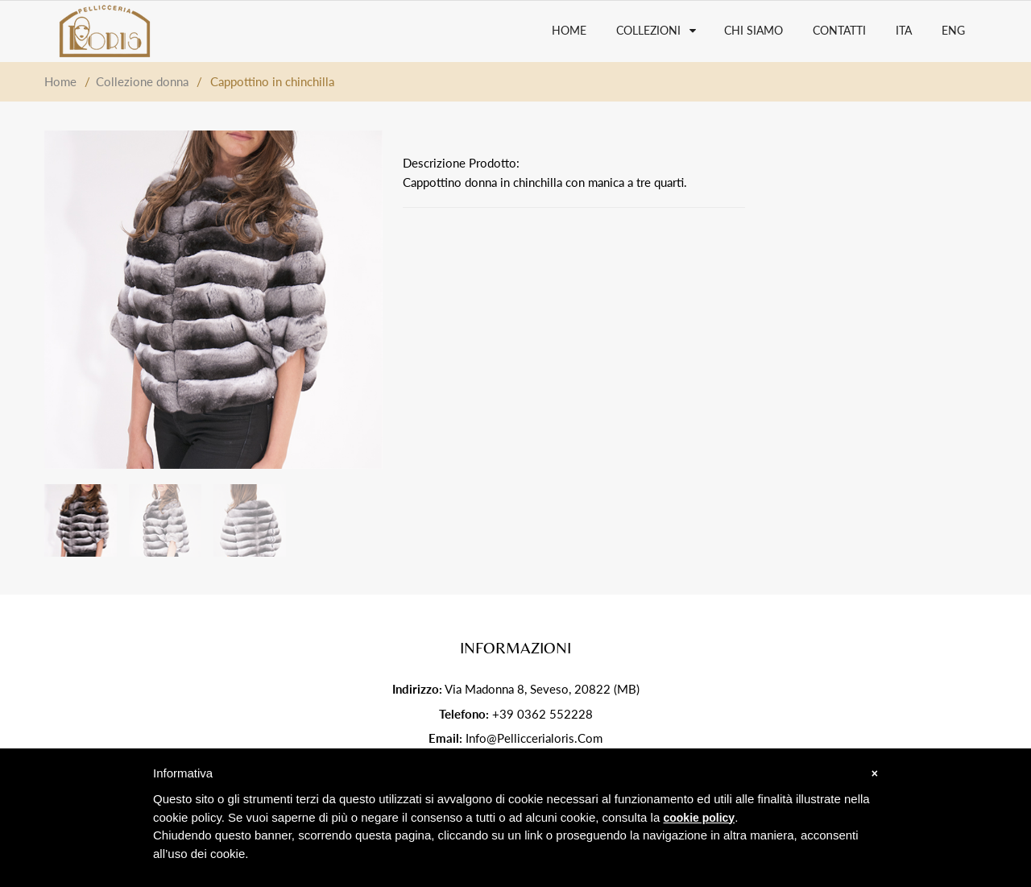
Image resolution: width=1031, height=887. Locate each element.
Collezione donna (142, 81)
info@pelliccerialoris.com (534, 738)
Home (60, 81)
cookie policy (699, 817)
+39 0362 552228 (542, 714)
